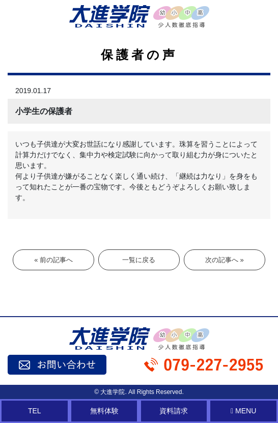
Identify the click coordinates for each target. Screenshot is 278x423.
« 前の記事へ (53, 260)
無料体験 (104, 411)
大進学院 (112, 392)
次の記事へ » (224, 260)
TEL (34, 411)
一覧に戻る (138, 260)
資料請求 (173, 411)
